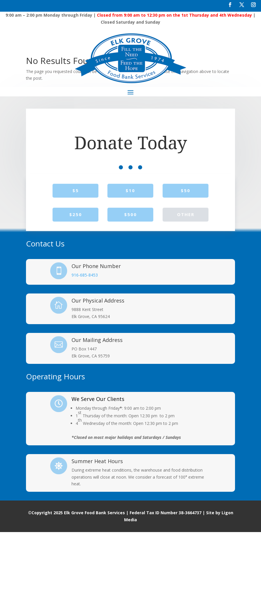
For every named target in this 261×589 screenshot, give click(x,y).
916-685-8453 (85, 332)
